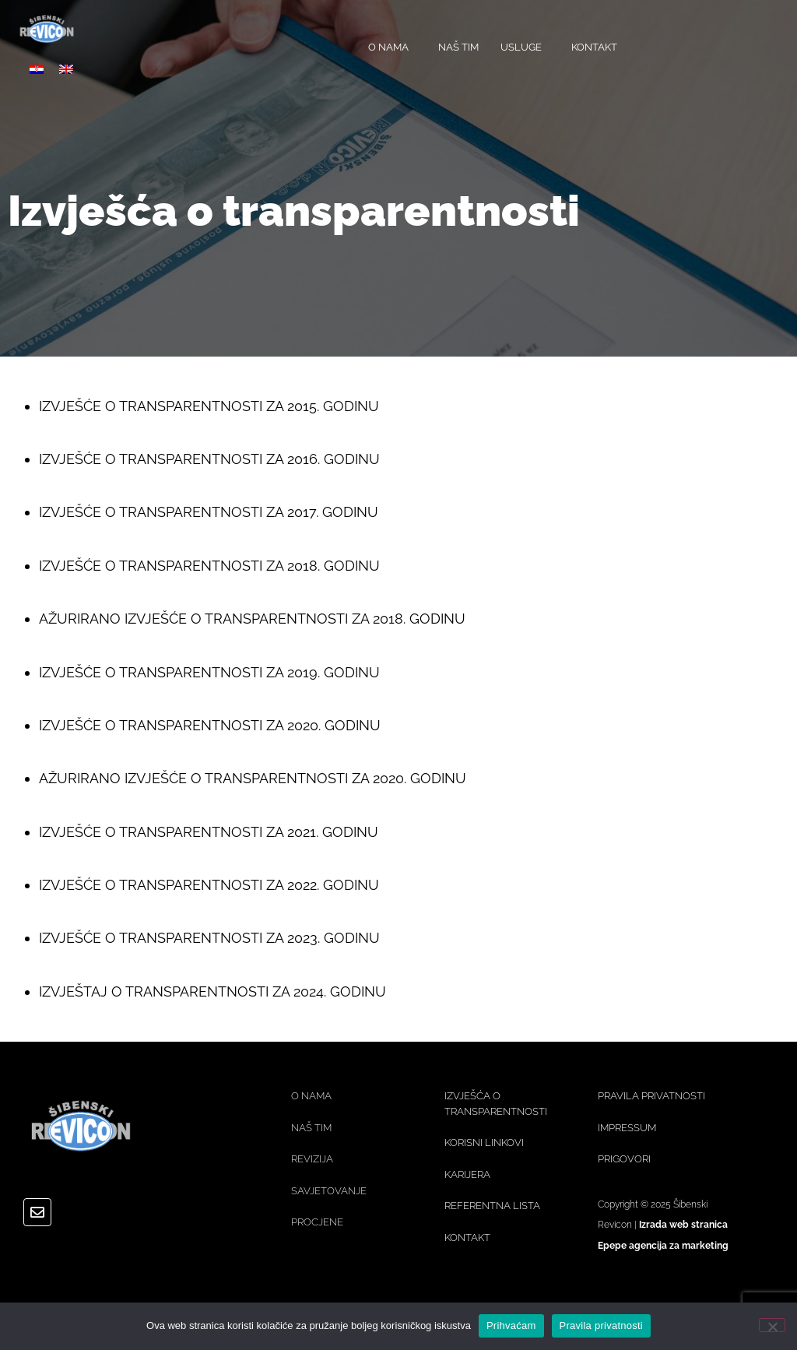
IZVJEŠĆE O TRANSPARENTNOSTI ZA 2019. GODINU (209, 672)
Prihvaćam (511, 1325)
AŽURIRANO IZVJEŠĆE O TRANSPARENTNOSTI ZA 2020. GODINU (252, 778)
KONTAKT (594, 47)
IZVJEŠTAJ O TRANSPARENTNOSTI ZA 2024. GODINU (212, 991)
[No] (772, 1325)
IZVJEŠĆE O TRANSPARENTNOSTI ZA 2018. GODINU (209, 565)
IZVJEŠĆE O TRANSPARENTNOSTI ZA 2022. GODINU (209, 885)
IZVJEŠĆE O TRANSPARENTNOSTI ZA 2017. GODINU (208, 512)
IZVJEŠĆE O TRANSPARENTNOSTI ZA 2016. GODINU (209, 459)
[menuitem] (36, 69)
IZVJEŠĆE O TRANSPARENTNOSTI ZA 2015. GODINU (209, 406)
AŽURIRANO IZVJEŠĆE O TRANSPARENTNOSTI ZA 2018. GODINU (252, 618)
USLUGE (524, 47)
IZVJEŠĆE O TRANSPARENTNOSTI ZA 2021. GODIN (203, 832)
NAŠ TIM (458, 47)
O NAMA (392, 47)
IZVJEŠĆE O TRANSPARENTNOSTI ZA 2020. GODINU (210, 725)
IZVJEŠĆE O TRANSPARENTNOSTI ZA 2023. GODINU (209, 938)
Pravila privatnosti (601, 1325)
